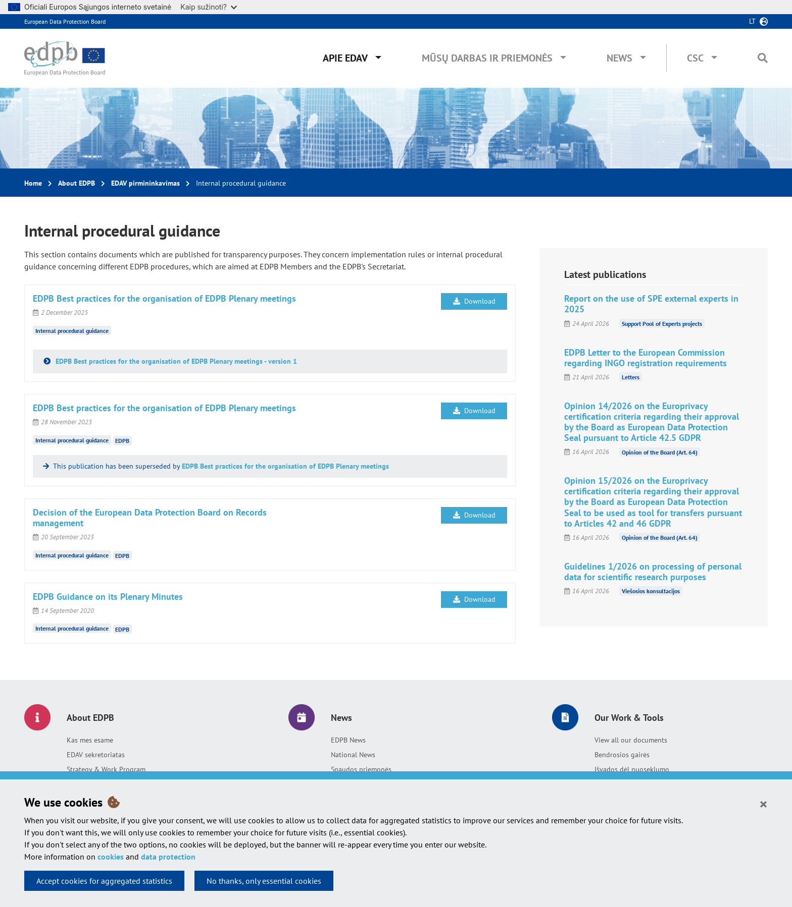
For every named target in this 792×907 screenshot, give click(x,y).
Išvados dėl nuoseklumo (632, 769)
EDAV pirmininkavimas (145, 183)
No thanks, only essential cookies (264, 881)
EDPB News (348, 740)
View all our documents (631, 740)
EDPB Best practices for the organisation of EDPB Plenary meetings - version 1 (175, 361)
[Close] (763, 804)
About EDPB (76, 183)
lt (752, 21)
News (619, 58)
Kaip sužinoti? (208, 7)
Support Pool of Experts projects (662, 323)
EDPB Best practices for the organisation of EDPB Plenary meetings (285, 466)
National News (353, 754)
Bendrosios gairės (622, 754)
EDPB (122, 440)
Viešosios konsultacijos (651, 591)
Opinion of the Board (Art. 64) (660, 452)
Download (474, 301)
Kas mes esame (90, 740)
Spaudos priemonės (361, 769)
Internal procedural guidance (72, 330)
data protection (168, 857)
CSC (695, 58)
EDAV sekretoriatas (96, 754)
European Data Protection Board (65, 21)
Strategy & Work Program (106, 769)
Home (33, 183)
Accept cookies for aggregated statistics (104, 881)
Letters (630, 377)
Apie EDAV (345, 58)
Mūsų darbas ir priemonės (487, 58)
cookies (110, 857)
